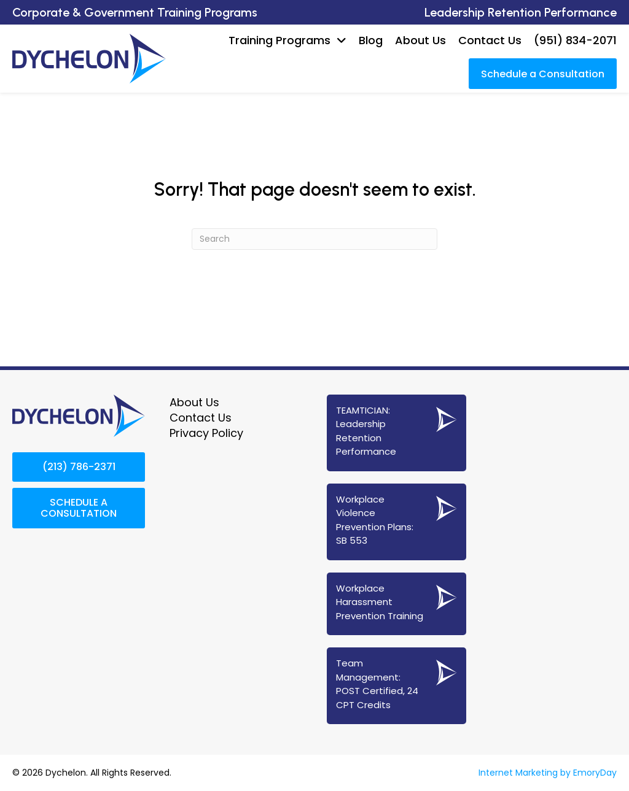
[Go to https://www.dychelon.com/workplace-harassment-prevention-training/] (396, 603)
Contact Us (201, 417)
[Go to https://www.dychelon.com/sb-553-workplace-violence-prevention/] (396, 521)
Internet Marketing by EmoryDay (548, 772)
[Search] (314, 238)
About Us (194, 401)
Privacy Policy (206, 433)
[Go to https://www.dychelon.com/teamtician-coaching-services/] (396, 432)
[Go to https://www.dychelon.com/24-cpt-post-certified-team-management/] (396, 685)
